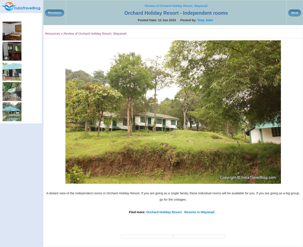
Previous (54, 12)
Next (294, 12)
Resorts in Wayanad (199, 212)
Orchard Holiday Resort (164, 212)
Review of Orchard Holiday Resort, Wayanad (176, 6)
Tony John (205, 20)
